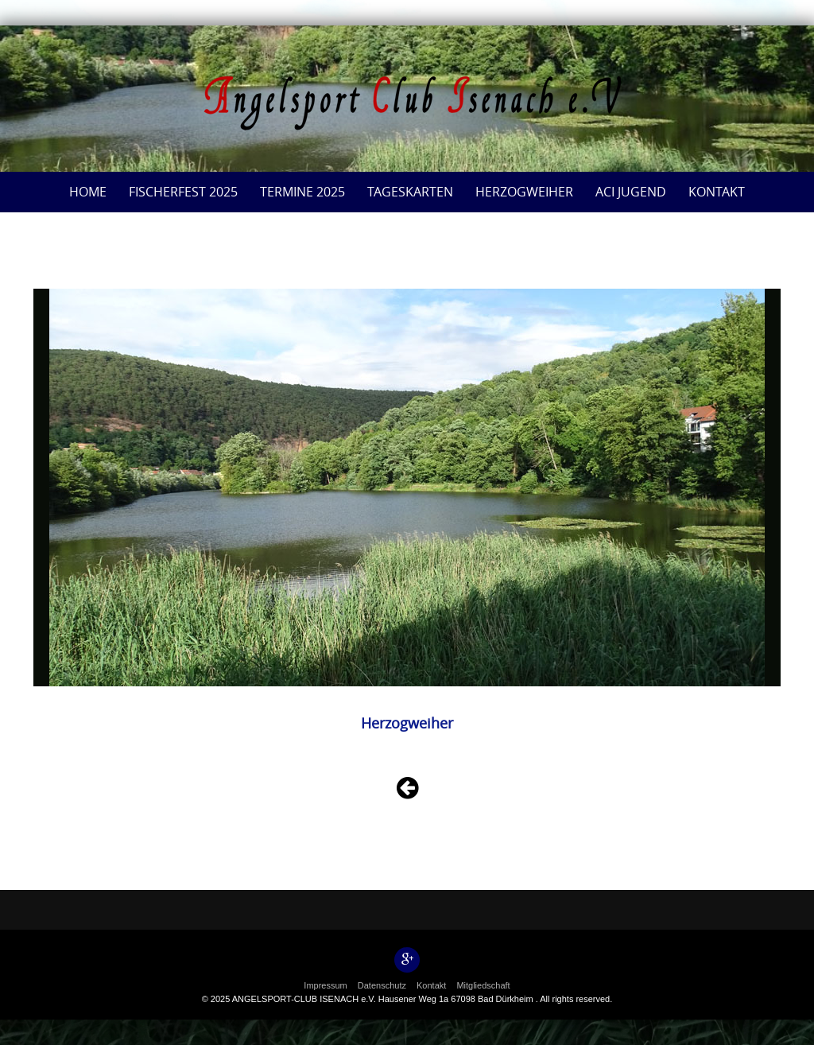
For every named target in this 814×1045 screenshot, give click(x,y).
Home (88, 191)
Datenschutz (382, 985)
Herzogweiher (524, 191)
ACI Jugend (630, 191)
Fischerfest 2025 (183, 191)
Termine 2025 (302, 191)
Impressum (325, 985)
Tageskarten (410, 191)
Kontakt (716, 191)
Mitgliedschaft (483, 985)
